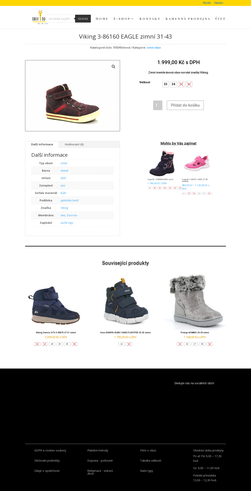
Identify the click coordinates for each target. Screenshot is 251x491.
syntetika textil (70, 194)
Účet (220, 19)
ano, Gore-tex (69, 208)
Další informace (42, 138)
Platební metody (97, 444)
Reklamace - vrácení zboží (100, 465)
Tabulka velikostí (150, 454)
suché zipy (67, 216)
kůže (63, 186)
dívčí (63, 171)
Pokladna (218, 3)
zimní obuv (154, 41)
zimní (64, 156)
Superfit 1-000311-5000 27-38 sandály (195, 174)
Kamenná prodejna (188, 19)
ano (63, 179)
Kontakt (150, 19)
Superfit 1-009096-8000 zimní (160, 173)
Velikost (144, 75)
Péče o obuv (148, 444)
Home (102, 19)
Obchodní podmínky (47, 454)
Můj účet (207, 3)
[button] (165, 78)
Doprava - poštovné (100, 454)
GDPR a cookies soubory (50, 444)
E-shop (122, 19)
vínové (64, 164)
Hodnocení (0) (74, 138)
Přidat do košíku (185, 98)
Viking (64, 201)
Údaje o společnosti (47, 464)
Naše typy (146, 464)
